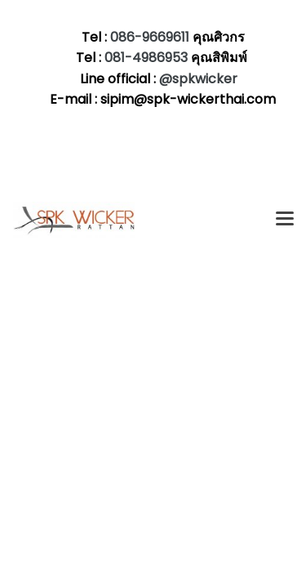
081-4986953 (147, 57)
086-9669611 (149, 37)
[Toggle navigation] (285, 220)
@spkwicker (198, 78)
